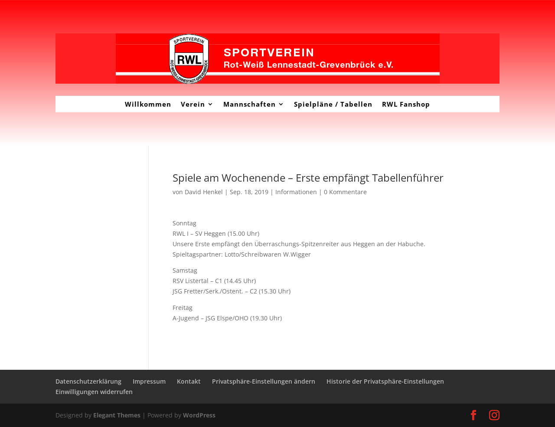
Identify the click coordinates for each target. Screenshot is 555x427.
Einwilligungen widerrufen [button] (94, 392)
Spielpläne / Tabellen (333, 104)
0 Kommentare (345, 192)
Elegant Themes (116, 415)
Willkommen (148, 104)
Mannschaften (249, 104)
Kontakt (189, 381)
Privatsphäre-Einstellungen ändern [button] (263, 381)
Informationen (296, 192)
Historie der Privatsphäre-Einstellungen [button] (385, 381)
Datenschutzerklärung (88, 381)
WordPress (199, 415)
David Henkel (204, 192)
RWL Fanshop (406, 104)
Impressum (149, 381)
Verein (193, 104)
